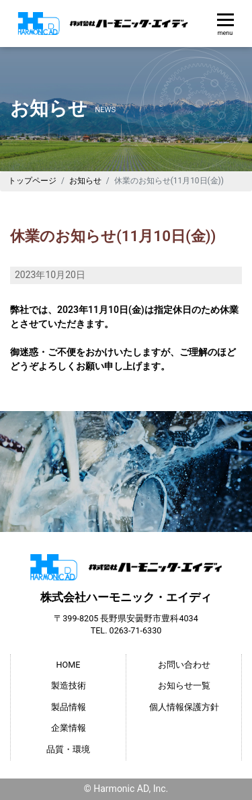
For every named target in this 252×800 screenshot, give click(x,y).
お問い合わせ (184, 665)
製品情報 (68, 707)
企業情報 (68, 728)
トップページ (32, 180)
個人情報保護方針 (184, 707)
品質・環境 (68, 749)
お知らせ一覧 (184, 685)
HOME (68, 665)
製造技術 (68, 685)
